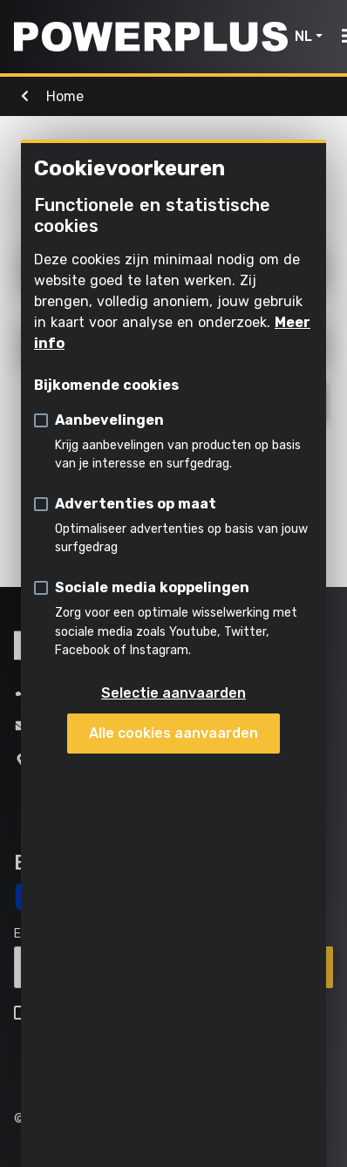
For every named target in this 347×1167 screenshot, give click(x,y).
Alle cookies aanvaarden (173, 733)
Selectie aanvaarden (173, 693)
